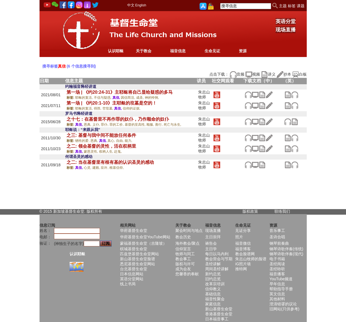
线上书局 (128, 284)
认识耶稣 (116, 51)
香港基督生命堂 (218, 314)
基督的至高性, (136, 125)
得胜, (98, 108)
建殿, (96, 168)
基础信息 (213, 294)
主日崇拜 (213, 237)
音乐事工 (277, 230)
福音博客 (243, 249)
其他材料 (277, 299)
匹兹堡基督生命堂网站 (139, 254)
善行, (159, 125)
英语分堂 (286, 21)
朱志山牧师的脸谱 (250, 259)
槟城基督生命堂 (133, 249)
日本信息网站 (131, 274)
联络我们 (282, 211)
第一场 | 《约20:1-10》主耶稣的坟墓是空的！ (112, 103)
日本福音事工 (217, 319)
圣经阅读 (277, 264)
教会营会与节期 (218, 259)
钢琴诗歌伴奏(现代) (286, 254)
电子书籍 (277, 259)
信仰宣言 (183, 249)
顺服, (150, 125)
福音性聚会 (215, 299)
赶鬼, (118, 151)
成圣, (140, 98)
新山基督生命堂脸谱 (137, 259)
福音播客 (277, 274)
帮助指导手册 (281, 289)
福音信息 (178, 51)
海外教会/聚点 (187, 243)
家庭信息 (213, 304)
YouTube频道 (281, 279)
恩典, (88, 125)
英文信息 (277, 294)
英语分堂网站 (131, 279)
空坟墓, (108, 108)
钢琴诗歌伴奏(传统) (286, 249)
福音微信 (243, 243)
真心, (111, 141)
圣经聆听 (277, 269)
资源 (243, 51)
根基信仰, (116, 168)
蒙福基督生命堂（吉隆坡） (143, 243)
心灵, (88, 168)
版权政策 (250, 211)
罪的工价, (117, 125)
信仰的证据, (131, 108)
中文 (130, 5)
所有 (98, 211)
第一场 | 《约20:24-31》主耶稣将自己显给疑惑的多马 (120, 92)
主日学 (211, 249)
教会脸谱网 (245, 254)
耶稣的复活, (84, 98)
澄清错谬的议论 (283, 304)
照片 (239, 237)
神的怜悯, (152, 98)
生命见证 (212, 51)
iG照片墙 (243, 264)
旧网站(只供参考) (284, 309)
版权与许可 (185, 264)
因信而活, (128, 98)
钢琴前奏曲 (279, 243)
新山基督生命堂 (218, 309)
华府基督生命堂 (133, 230)
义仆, (96, 125)
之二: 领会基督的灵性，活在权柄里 (101, 146)
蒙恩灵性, (91, 151)
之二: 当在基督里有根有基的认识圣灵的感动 (110, 162)
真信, (116, 98)
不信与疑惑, (103, 98)
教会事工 (183, 259)
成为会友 (183, 269)
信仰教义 (213, 289)
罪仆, (105, 125)
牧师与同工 (185, 254)
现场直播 (286, 30)
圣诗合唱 (277, 237)
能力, (128, 141)
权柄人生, (106, 151)
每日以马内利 (217, 254)
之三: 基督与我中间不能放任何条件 (101, 135)
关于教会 (143, 51)
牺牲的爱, (82, 141)
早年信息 (277, 284)
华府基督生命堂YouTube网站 (145, 237)
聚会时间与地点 (189, 230)
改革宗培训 (215, 284)
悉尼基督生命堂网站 (137, 264)
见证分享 (243, 230)
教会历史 (183, 237)
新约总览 (213, 274)
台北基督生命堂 (133, 269)
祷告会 (211, 243)
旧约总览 (213, 279)
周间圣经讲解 (217, 269)
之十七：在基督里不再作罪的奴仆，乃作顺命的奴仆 (118, 119)
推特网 (241, 269)
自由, (120, 141)
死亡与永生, (172, 125)
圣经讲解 (213, 264)
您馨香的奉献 (187, 274)
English (140, 5)
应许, (105, 168)
